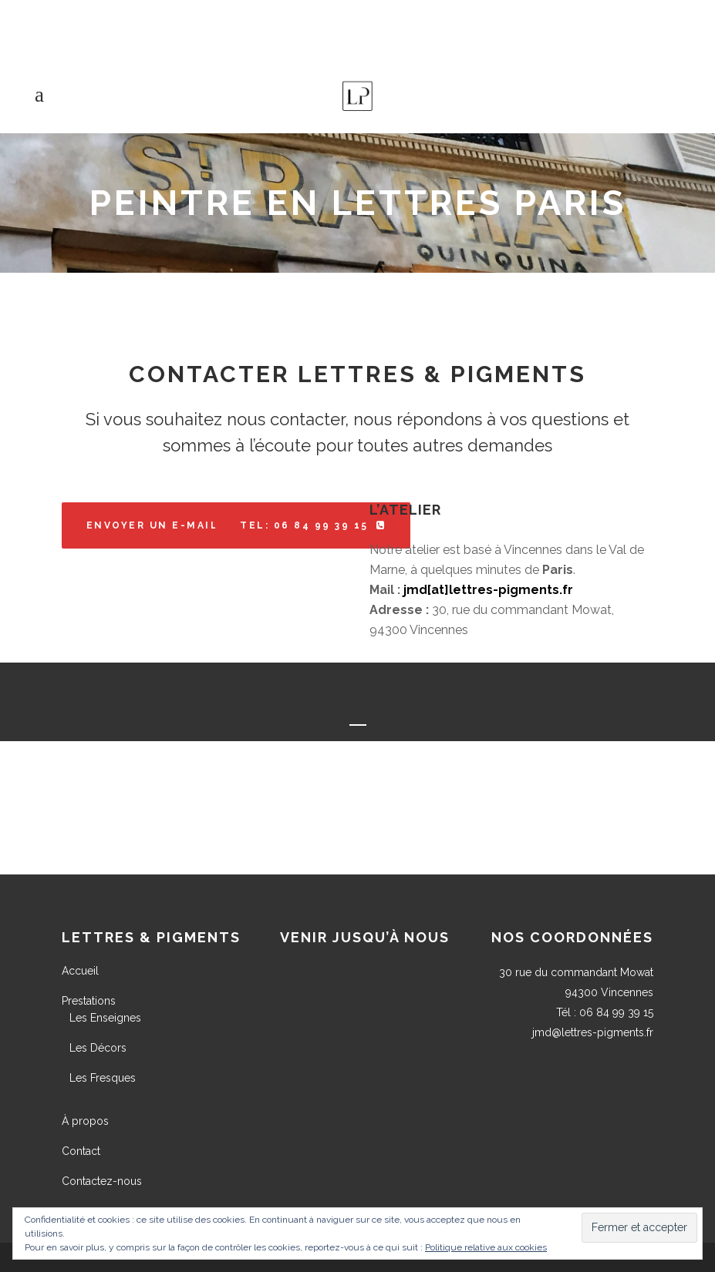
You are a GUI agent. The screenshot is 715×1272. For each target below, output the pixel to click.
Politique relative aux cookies (486, 1247)
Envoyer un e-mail (162, 525)
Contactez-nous (102, 1181)
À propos (85, 1121)
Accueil (80, 971)
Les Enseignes (105, 1018)
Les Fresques (102, 1078)
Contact (81, 1151)
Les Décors (97, 1048)
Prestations (89, 1001)
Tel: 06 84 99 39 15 (313, 525)
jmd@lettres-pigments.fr (592, 1032)
